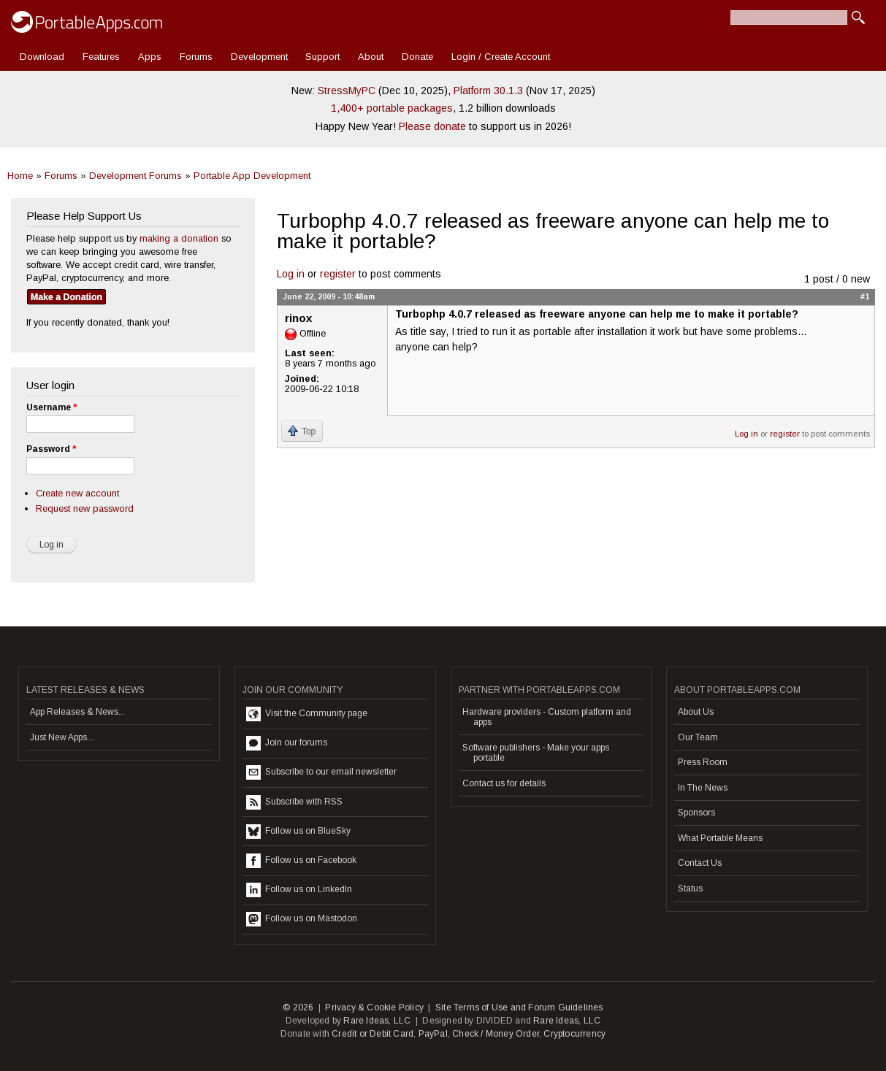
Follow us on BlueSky (298, 831)
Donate (417, 56)
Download (42, 56)
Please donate (432, 126)
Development (259, 56)
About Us (696, 712)
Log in (291, 274)
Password (51, 449)
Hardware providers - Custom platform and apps (546, 717)
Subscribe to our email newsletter (321, 772)
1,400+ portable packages (392, 108)
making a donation (179, 238)
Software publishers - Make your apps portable (535, 752)
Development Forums (135, 175)
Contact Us (700, 863)
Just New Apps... (61, 737)
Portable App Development (252, 175)
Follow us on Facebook (301, 860)
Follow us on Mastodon (301, 919)
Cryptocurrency (574, 1034)
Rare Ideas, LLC (376, 1021)
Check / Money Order (495, 1034)
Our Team (698, 737)
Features (101, 56)
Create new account (77, 493)
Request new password (85, 508)
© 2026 (298, 1007)
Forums (196, 56)
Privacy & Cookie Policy (374, 1007)
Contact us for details (504, 783)
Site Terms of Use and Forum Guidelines (519, 1007)
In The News (702, 788)
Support (322, 56)
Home (20, 175)
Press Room (702, 762)
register (338, 274)
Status (690, 888)
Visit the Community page (306, 714)
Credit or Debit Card (372, 1034)
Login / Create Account (500, 56)
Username (51, 407)
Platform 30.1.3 (488, 90)
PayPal (433, 1034)
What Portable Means (720, 838)
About (370, 56)
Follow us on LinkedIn (299, 890)
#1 (864, 296)
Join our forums (286, 743)
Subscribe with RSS (294, 802)
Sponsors (696, 812)
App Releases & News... (77, 712)
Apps (149, 56)
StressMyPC (346, 90)
